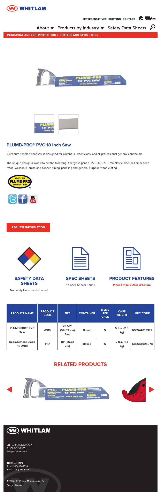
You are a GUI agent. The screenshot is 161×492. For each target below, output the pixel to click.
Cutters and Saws (74, 35)
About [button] (45, 28)
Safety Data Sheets (127, 28)
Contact (129, 19)
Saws (94, 35)
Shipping (114, 19)
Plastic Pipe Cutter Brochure (132, 285)
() (154, 18)
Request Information (28, 227)
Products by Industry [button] (81, 28)
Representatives (95, 19)
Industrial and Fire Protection (31, 35)
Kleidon (18, 485)
